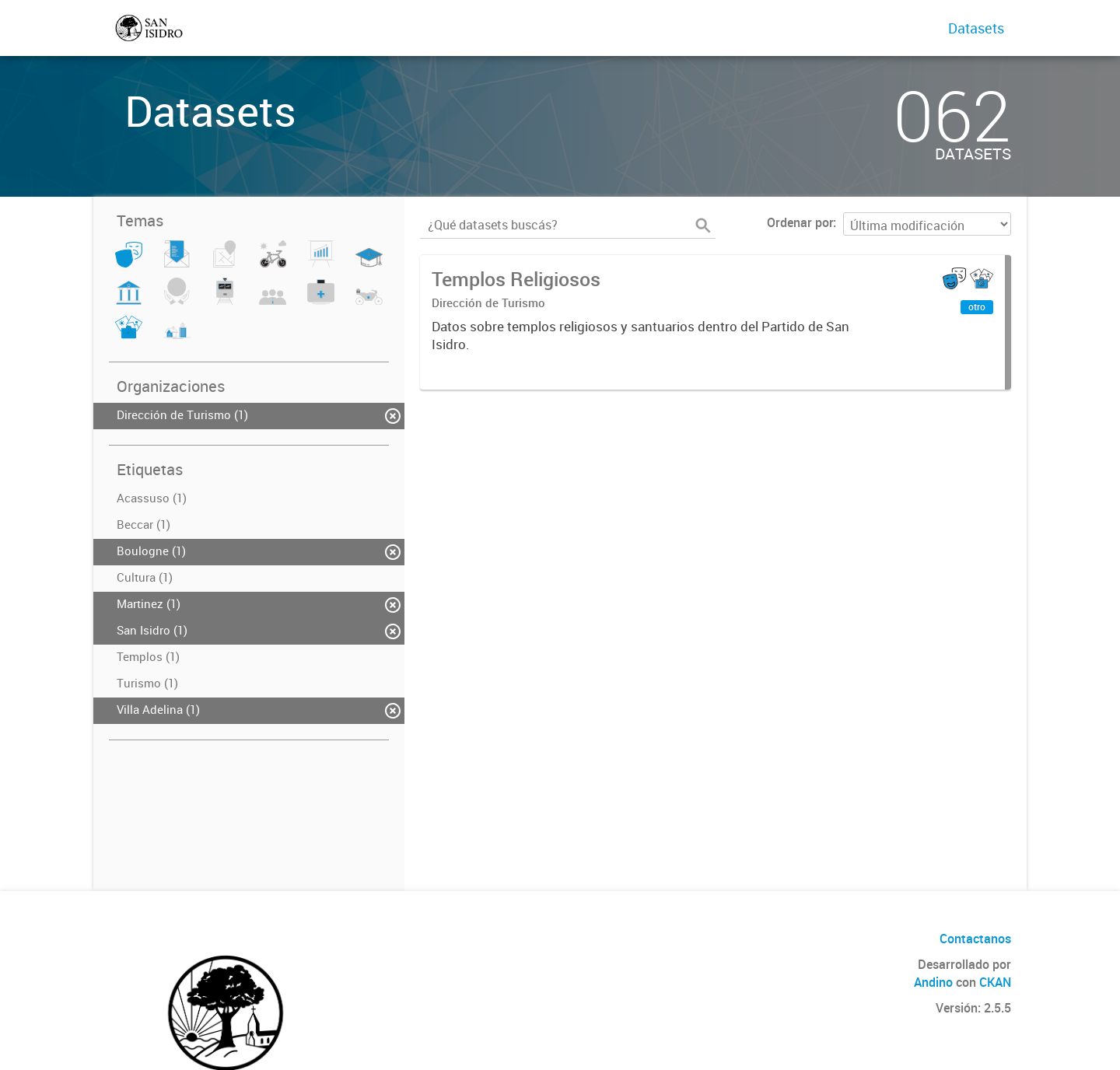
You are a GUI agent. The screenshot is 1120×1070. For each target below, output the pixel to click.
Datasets (976, 28)
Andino (933, 982)
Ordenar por (800, 222)
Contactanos (975, 938)
